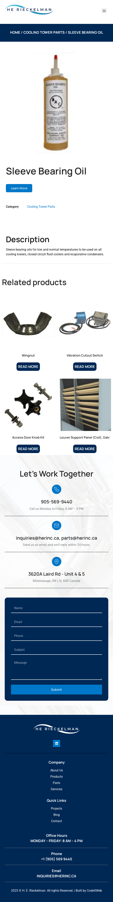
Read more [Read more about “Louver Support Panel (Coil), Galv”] (85, 448)
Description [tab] (20, 225)
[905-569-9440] (56, 489)
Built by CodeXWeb (89, 890)
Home (15, 32)
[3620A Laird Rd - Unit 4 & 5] (56, 561)
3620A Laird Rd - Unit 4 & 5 (56, 574)
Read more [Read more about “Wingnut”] (28, 366)
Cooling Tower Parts (44, 32)
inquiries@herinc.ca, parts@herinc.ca (56, 538)
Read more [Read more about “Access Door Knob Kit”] (28, 448)
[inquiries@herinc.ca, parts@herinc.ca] (56, 525)
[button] (104, 10)
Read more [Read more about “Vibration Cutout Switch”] (85, 366)
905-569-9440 (56, 501)
